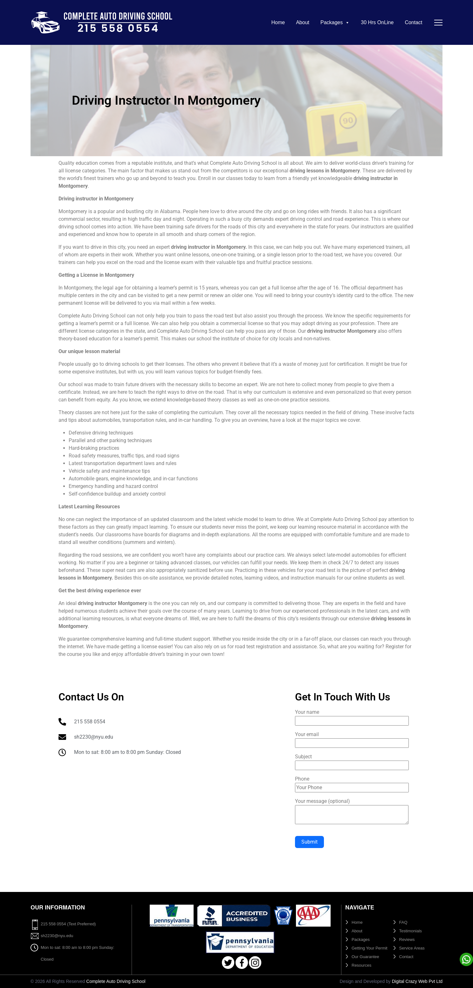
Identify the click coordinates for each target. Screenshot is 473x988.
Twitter (228, 963)
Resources (361, 965)
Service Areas (412, 948)
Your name (352, 716)
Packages (335, 22)
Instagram (255, 963)
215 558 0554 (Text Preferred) (68, 924)
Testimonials (410, 931)
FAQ (403, 922)
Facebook (242, 963)
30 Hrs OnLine (377, 22)
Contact (413, 22)
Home (278, 22)
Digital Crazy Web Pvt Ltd (417, 981)
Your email (352, 738)
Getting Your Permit (369, 948)
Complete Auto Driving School (115, 981)
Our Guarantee (365, 956)
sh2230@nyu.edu (57, 935)
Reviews (407, 939)
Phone (352, 783)
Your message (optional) (351, 811)
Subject (352, 761)
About (302, 22)
